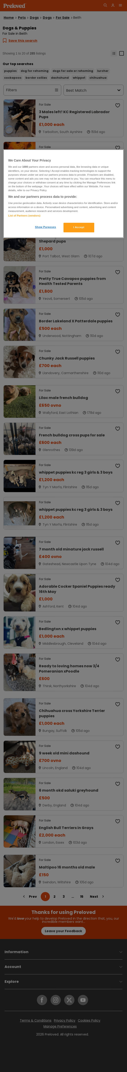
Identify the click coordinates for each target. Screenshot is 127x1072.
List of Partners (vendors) (24, 215)
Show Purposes (45, 227)
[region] (63, 193)
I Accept (78, 227)
